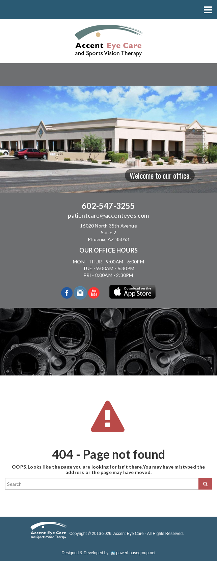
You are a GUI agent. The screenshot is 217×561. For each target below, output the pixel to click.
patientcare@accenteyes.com (108, 215)
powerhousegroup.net (133, 553)
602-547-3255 (108, 206)
